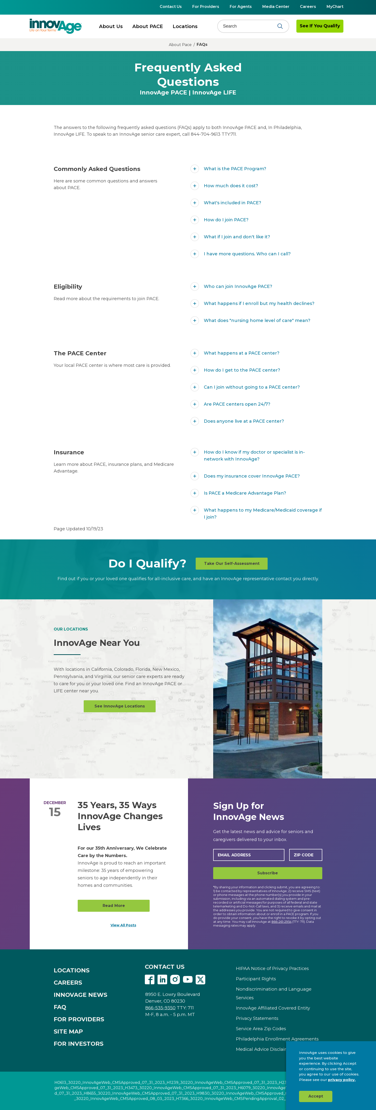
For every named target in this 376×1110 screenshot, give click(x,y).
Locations (185, 26)
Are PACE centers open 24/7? (237, 404)
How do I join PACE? (226, 219)
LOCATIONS (71, 970)
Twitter (200, 979)
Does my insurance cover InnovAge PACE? (252, 476)
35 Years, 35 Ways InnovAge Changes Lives (120, 816)
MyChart (335, 6)
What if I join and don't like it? (237, 237)
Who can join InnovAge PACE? (238, 286)
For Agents (241, 6)
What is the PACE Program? (235, 168)
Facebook (149, 979)
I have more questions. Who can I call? (247, 254)
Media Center (275, 6)
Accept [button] (315, 1096)
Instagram (175, 979)
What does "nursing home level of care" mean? (257, 320)
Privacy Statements (257, 1018)
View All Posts (123, 925)
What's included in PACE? (232, 202)
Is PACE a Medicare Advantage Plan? (245, 493)
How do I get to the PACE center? (242, 370)
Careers (308, 6)
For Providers (205, 6)
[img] (56, 26)
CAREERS (68, 982)
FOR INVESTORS (78, 1043)
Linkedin (162, 979)
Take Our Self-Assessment (231, 563)
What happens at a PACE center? (241, 353)
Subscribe (267, 873)
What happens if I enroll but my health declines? (259, 303)
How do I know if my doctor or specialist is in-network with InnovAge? (254, 456)
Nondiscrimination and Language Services (273, 993)
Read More (114, 905)
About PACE (147, 26)
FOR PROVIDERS (79, 1019)
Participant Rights (256, 978)
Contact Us (171, 6)
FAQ (60, 1007)
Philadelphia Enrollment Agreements (277, 1039)
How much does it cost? (231, 185)
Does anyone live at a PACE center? (244, 421)
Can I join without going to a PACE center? (252, 387)
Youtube (188, 979)
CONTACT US (164, 966)
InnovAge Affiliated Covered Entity (273, 1008)
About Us (111, 26)
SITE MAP (68, 1031)
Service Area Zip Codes (261, 1028)
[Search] (250, 26)
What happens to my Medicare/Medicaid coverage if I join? (263, 514)
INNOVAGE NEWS (80, 994)
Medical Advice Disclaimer (264, 1049)
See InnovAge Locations (119, 706)
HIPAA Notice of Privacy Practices (272, 968)
